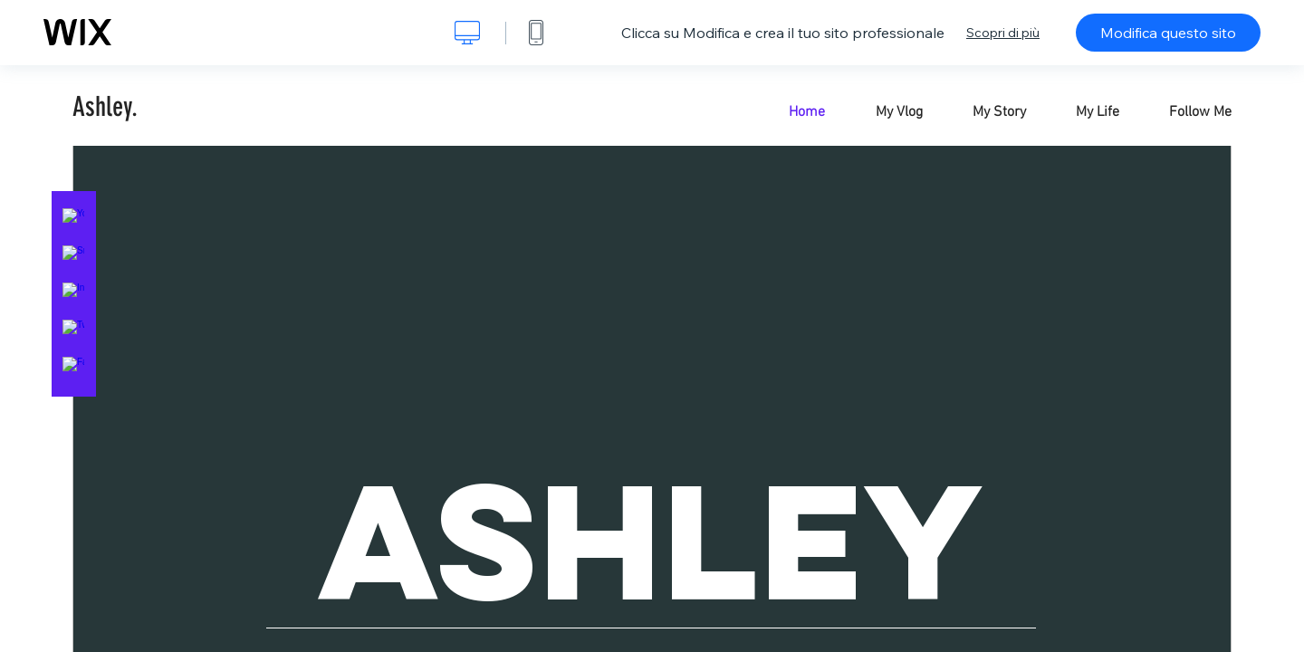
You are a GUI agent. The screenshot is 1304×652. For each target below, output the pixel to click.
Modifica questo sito (1168, 33)
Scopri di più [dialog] (1003, 32)
